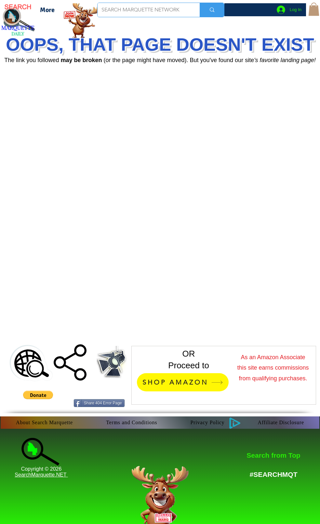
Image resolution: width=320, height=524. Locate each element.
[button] (313, 9)
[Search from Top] (273, 455)
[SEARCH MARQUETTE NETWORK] (143, 10)
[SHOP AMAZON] (183, 382)
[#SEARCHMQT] (273, 474)
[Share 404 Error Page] (99, 403)
